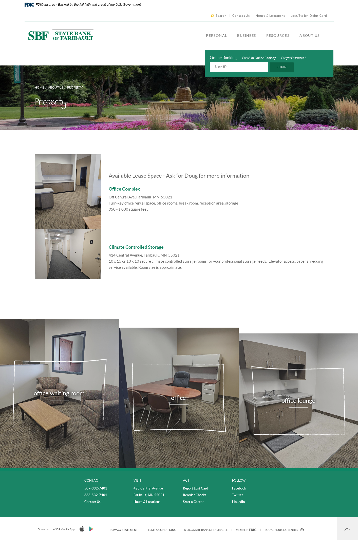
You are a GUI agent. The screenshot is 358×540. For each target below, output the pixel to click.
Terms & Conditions (161, 529)
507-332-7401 (95, 488)
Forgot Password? (293, 58)
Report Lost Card (195, 488)
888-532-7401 (95, 495)
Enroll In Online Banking (259, 58)
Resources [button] (278, 35)
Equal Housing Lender (284, 529)
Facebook (239, 488)
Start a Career (193, 502)
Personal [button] (216, 35)
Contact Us (241, 15)
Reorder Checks (194, 495)
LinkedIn (238, 502)
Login (282, 67)
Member (246, 529)
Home (39, 87)
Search (221, 15)
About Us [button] (309, 35)
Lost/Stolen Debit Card (309, 15)
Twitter (237, 495)
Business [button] (246, 35)
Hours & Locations (270, 15)
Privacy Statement (124, 529)
